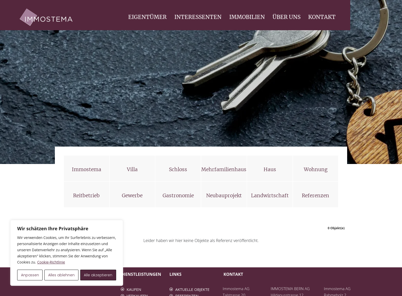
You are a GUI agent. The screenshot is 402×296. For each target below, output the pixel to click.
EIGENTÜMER (199, 17)
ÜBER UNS (339, 17)
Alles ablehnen (61, 275)
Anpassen (30, 275)
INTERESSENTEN (250, 17)
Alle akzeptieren (98, 275)
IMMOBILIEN (299, 17)
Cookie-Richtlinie (51, 262)
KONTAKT (374, 17)
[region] (66, 253)
